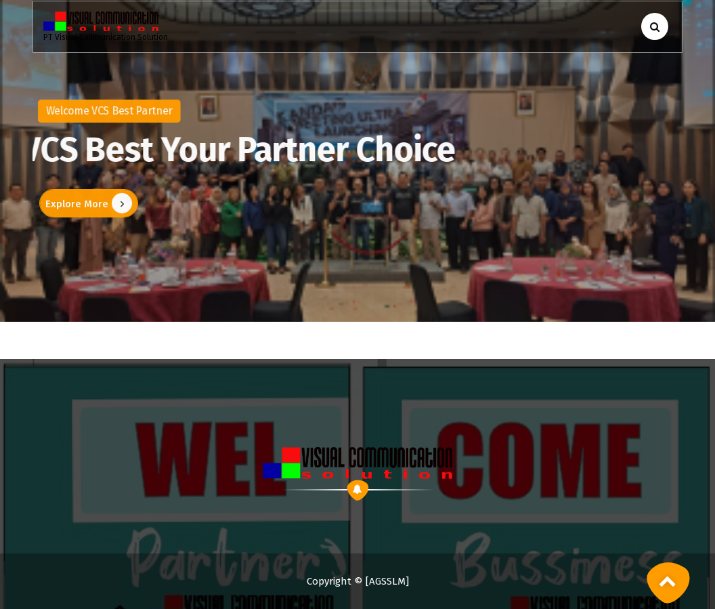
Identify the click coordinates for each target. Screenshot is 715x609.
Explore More (84, 203)
